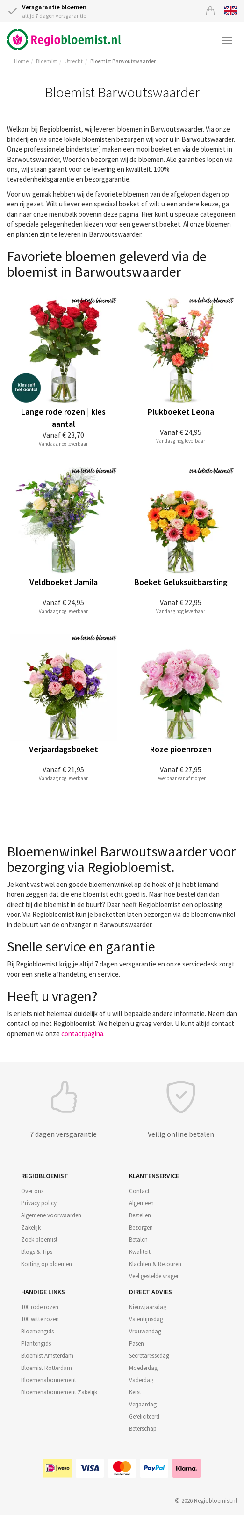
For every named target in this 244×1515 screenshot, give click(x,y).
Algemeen (141, 1203)
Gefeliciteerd (144, 1416)
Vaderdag (141, 1380)
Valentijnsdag (146, 1319)
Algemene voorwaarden (51, 1215)
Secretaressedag (149, 1356)
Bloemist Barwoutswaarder (123, 61)
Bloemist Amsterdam (47, 1356)
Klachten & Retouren (155, 1264)
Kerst (135, 1392)
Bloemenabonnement (48, 1380)
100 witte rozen (40, 1319)
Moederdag (143, 1368)
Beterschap (143, 1429)
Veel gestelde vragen (154, 1276)
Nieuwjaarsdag (147, 1307)
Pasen (136, 1343)
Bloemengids (37, 1331)
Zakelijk (31, 1227)
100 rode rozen (39, 1307)
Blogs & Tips (36, 1252)
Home (21, 61)
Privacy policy (39, 1203)
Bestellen (140, 1215)
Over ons (32, 1191)
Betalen (138, 1240)
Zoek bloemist (39, 1240)
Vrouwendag (145, 1331)
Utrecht (74, 61)
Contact (139, 1191)
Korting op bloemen (46, 1264)
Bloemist (46, 61)
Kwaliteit (140, 1252)
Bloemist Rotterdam (46, 1368)
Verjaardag (143, 1404)
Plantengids (36, 1343)
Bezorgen (141, 1227)
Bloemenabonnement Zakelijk (59, 1392)
